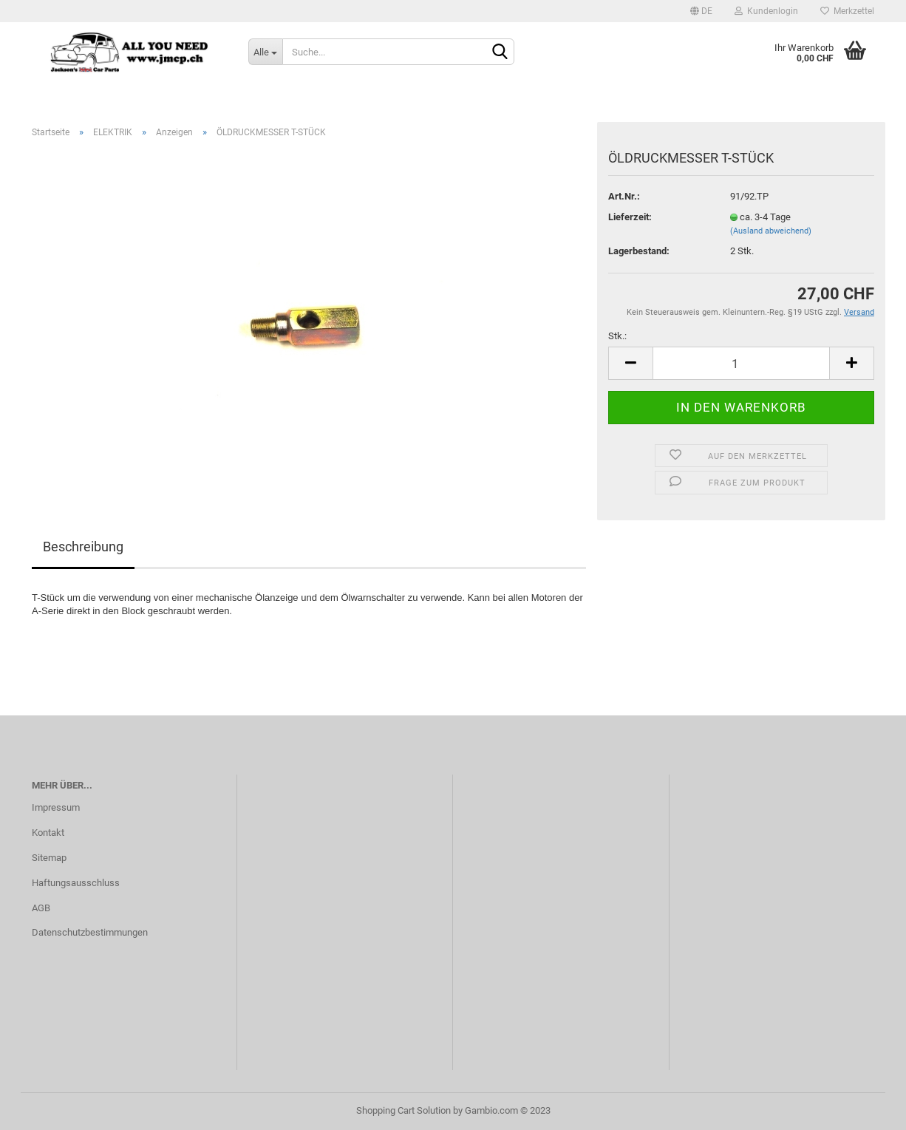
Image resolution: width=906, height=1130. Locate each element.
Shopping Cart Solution (403, 1110)
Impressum (56, 807)
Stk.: (617, 335)
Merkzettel (847, 11)
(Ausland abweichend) (770, 231)
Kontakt (48, 832)
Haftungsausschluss (76, 882)
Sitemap (49, 857)
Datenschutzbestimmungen (90, 932)
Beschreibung (83, 546)
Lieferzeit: (630, 216)
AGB (41, 907)
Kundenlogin (766, 11)
